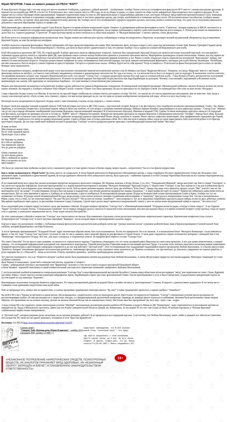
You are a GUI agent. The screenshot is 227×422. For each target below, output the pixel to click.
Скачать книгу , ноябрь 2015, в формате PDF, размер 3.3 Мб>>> (52, 330)
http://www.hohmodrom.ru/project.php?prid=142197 (47, 322)
